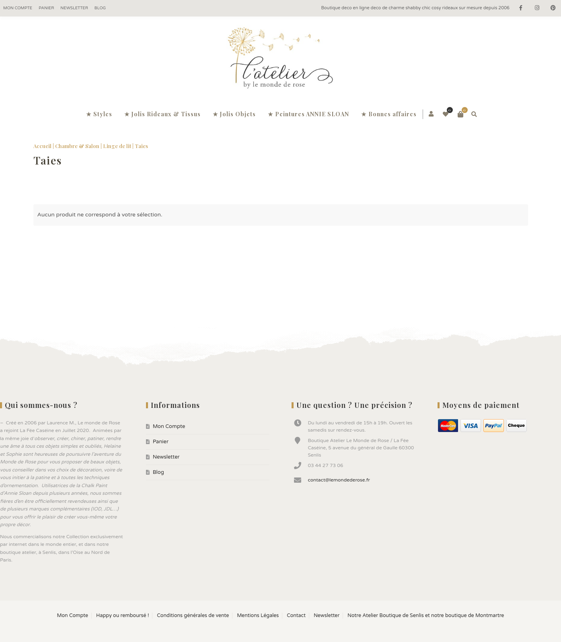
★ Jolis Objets (234, 114)
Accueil (42, 145)
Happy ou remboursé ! (122, 616)
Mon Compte (17, 8)
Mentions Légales (258, 616)
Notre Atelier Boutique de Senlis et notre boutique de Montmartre (425, 616)
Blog (100, 8)
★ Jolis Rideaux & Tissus (162, 114)
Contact (296, 616)
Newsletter (74, 8)
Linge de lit (117, 145)
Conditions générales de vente (193, 616)
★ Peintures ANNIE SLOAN (308, 114)
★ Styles (99, 114)
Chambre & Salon (77, 145)
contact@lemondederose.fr (339, 480)
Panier (46, 8)
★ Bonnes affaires (389, 114)
